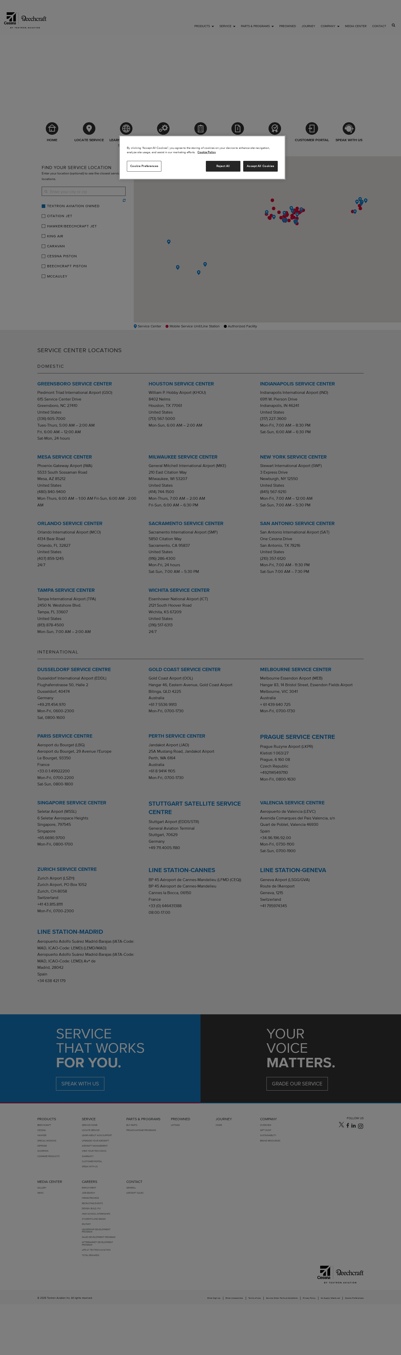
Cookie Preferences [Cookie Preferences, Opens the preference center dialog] (144, 166)
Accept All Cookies (260, 166)
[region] (202, 158)
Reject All (223, 166)
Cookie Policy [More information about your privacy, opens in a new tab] (206, 152)
